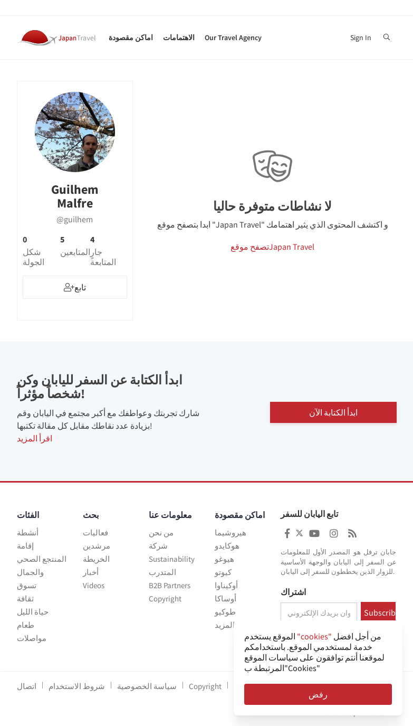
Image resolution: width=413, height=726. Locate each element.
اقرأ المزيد (34, 438)
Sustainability (172, 559)
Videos (93, 585)
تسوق (26, 585)
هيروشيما (230, 532)
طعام (25, 625)
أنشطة (28, 532)
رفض (318, 694)
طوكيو (225, 612)
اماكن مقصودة (131, 37)
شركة (158, 546)
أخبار (91, 572)
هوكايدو (227, 546)
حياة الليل (33, 612)
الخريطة (96, 559)
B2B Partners (169, 585)
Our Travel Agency (233, 37)
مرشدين (96, 546)
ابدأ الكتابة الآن (333, 411)
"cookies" (314, 636)
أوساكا (225, 598)
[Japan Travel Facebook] (287, 533)
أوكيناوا (226, 585)
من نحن (161, 532)
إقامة (25, 546)
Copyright (165, 598)
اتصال (26, 686)
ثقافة (25, 598)
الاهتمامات (179, 37)
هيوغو (224, 559)
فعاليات (95, 532)
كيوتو (223, 572)
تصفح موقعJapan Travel (272, 246)
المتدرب (162, 572)
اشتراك (293, 592)
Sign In (360, 37)
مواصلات (31, 638)
